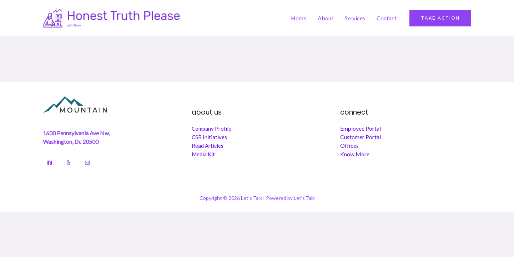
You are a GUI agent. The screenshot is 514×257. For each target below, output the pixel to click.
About (325, 18)
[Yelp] (68, 163)
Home (298, 18)
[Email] (87, 163)
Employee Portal (360, 128)
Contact (387, 18)
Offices (349, 145)
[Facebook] (49, 163)
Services (355, 18)
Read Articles (207, 145)
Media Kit (203, 154)
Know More (354, 154)
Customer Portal (360, 136)
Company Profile (211, 128)
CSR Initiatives (209, 137)
